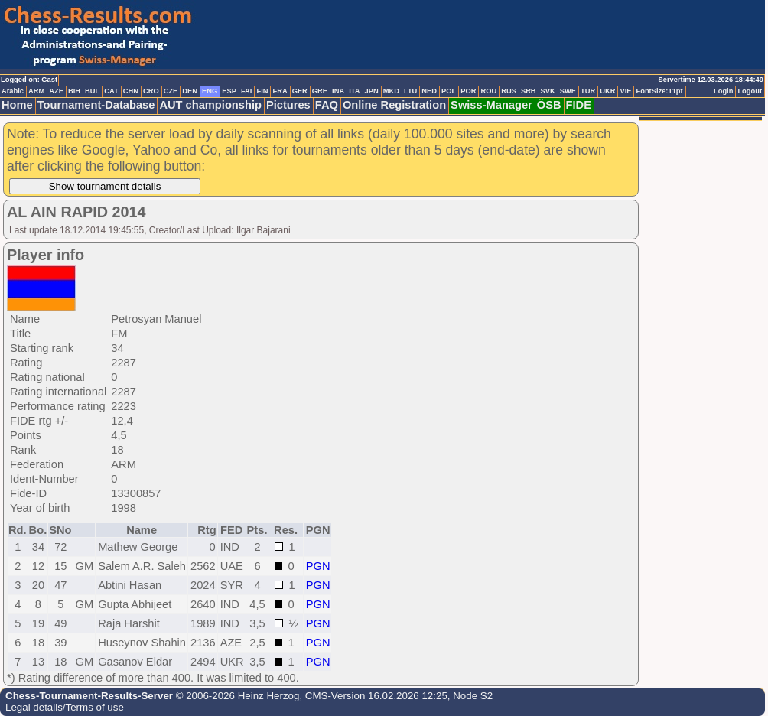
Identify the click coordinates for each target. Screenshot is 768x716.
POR (468, 91)
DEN (189, 91)
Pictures (288, 105)
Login (723, 91)
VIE (625, 91)
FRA (279, 91)
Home (17, 105)
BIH (74, 91)
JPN (372, 91)
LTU (410, 91)
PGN (318, 566)
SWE (568, 91)
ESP (229, 91)
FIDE (578, 105)
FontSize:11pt (659, 91)
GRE (319, 91)
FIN (262, 91)
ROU (488, 91)
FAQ (326, 105)
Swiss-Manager (491, 105)
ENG (209, 91)
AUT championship (210, 105)
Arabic (13, 91)
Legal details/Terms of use (64, 707)
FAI (246, 91)
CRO (151, 91)
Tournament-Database (96, 105)
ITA (354, 91)
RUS (508, 91)
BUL (92, 91)
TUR (588, 91)
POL (448, 91)
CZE (171, 91)
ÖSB (549, 105)
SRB (528, 91)
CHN (130, 91)
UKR (607, 91)
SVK (548, 91)
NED (429, 91)
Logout (749, 91)
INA (338, 91)
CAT (111, 91)
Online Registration (394, 105)
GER (300, 91)
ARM (36, 91)
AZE (56, 91)
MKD (391, 91)
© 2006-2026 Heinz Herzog (236, 695)
